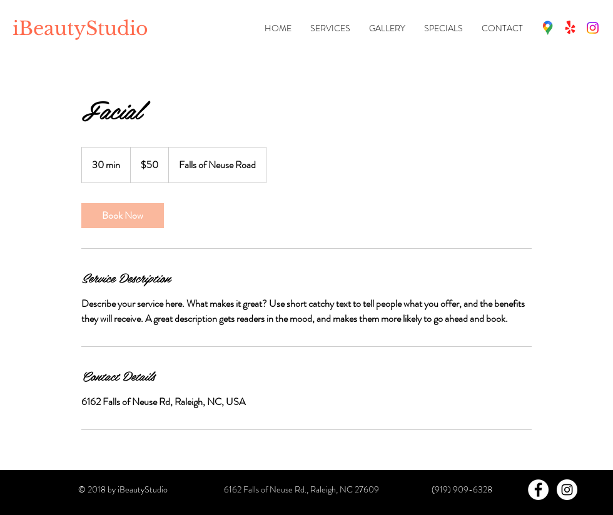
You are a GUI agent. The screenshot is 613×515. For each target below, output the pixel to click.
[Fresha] (570, 28)
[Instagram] (592, 28)
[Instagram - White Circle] (567, 489)
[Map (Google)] (547, 28)
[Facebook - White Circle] (538, 489)
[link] (122, 215)
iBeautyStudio (80, 28)
